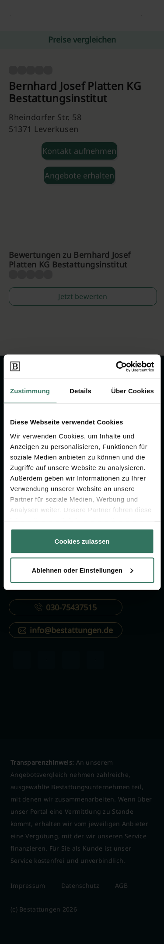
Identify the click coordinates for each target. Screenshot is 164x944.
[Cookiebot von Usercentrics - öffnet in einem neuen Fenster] (117, 366)
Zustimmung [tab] (30, 391)
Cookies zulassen (82, 541)
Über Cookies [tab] (132, 391)
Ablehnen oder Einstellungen (82, 570)
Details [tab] (80, 391)
